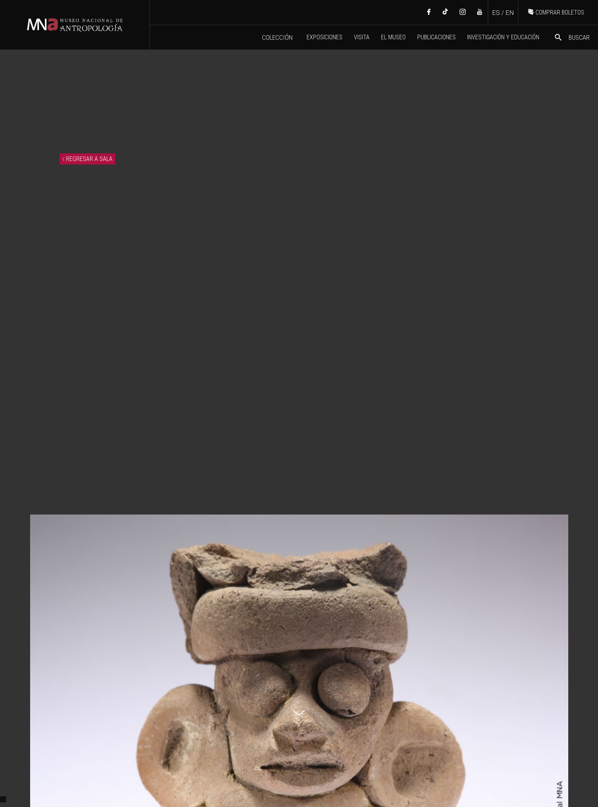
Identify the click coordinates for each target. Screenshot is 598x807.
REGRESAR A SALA (88, 159)
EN (509, 12)
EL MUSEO (393, 37)
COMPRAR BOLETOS (556, 12)
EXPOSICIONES (324, 37)
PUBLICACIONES (436, 37)
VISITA (362, 37)
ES (496, 12)
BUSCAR (572, 37)
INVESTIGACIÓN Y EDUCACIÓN (503, 37)
